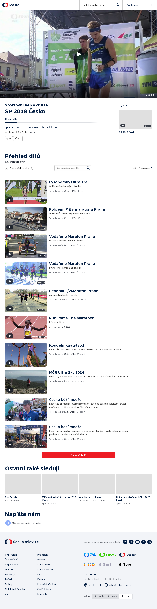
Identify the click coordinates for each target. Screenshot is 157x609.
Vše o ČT (9, 592)
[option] (99, 595)
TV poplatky (11, 563)
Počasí (8, 578)
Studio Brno (43, 563)
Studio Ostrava (45, 568)
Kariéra (41, 578)
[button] (78, 54)
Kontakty (42, 592)
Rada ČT (41, 573)
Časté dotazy (44, 587)
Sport (9, 138)
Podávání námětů (46, 583)
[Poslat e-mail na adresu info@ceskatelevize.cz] (118, 584)
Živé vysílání (11, 558)
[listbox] (112, 595)
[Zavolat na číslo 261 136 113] (92, 584)
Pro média (42, 553)
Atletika (18, 138)
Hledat (117, 6)
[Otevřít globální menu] (150, 5)
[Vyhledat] (88, 167)
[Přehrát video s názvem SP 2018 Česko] (78, 54)
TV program (11, 553)
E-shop (8, 583)
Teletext (9, 568)
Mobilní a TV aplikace (16, 587)
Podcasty (10, 573)
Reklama (42, 558)
